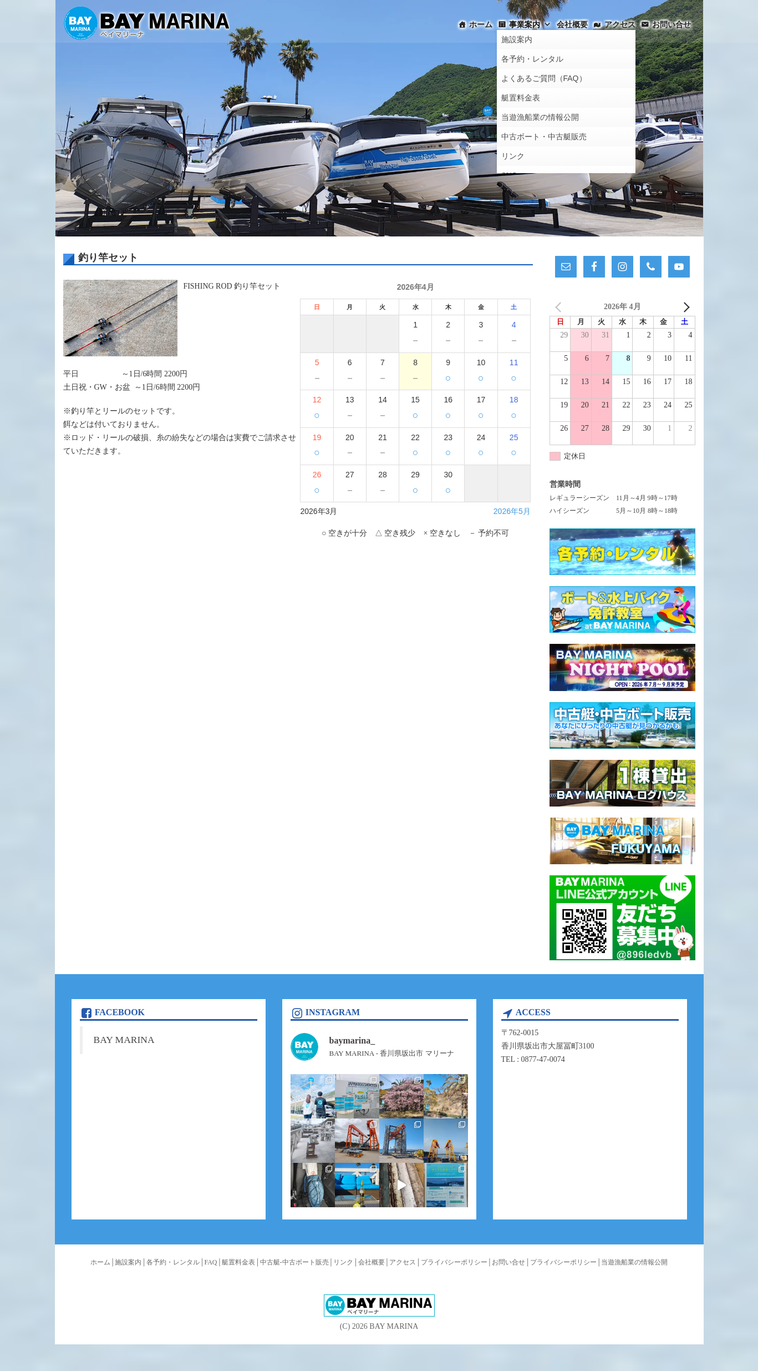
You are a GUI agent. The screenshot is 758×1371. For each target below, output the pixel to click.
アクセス (619, 24)
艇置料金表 (238, 1262)
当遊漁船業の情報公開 (634, 1262)
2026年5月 (512, 511)
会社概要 (572, 24)
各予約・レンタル (173, 1262)
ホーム (480, 24)
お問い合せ (671, 24)
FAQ (210, 1262)
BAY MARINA (124, 1039)
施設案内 (128, 1262)
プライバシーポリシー (454, 1262)
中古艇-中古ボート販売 (294, 1262)
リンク (343, 1262)
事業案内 (530, 24)
